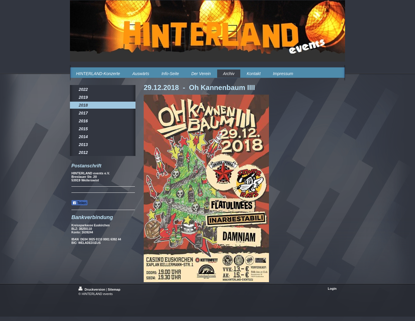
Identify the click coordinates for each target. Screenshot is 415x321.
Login (332, 288)
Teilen (79, 203)
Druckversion (92, 289)
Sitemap (114, 289)
